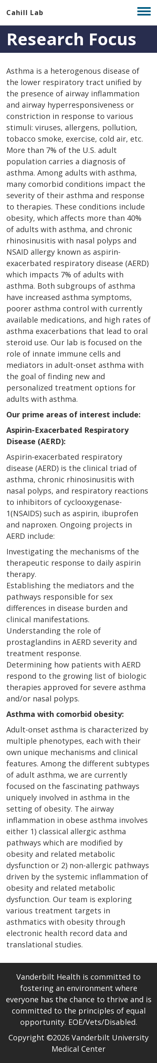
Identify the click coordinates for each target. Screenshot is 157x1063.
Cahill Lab (25, 12)
